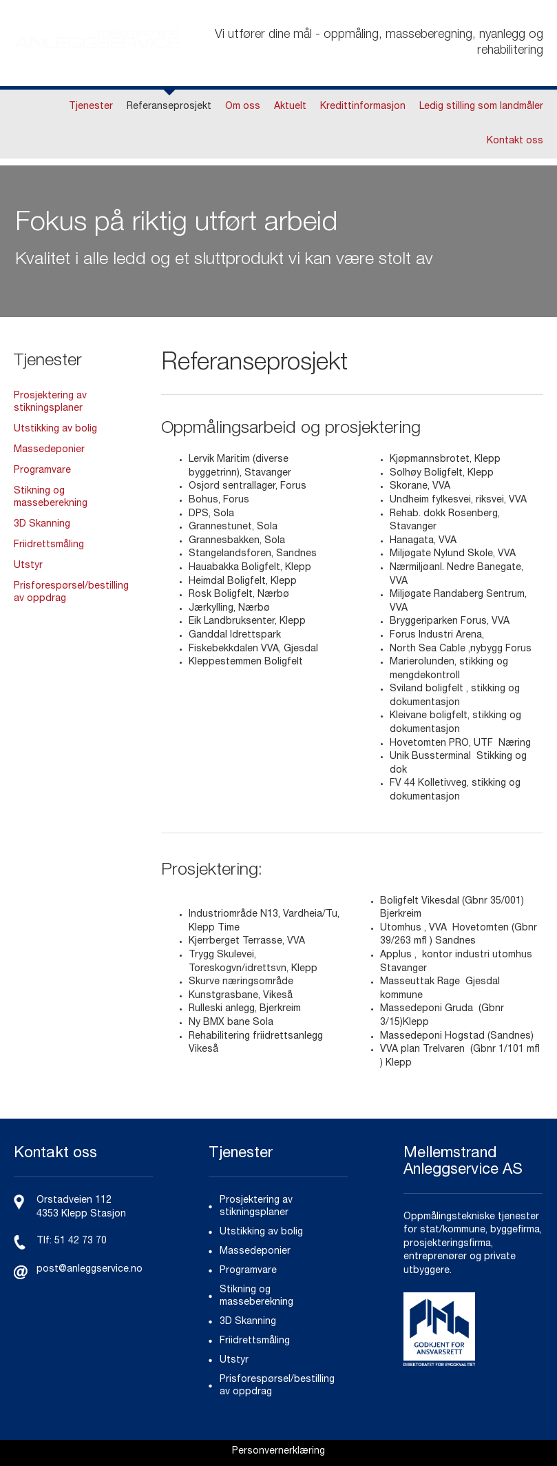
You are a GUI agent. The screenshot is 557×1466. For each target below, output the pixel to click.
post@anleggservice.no (89, 1269)
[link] (278, 1453)
